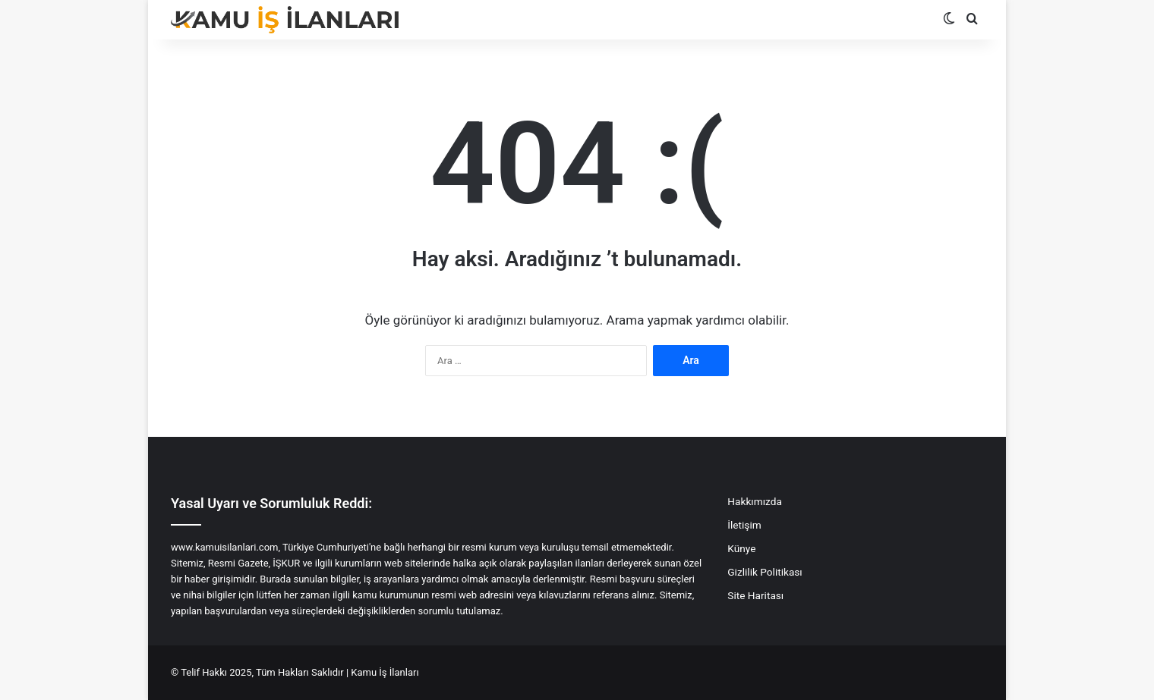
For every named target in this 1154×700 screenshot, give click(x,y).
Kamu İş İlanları (384, 672)
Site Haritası (755, 595)
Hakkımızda (754, 501)
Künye (741, 548)
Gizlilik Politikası (764, 572)
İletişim (744, 525)
